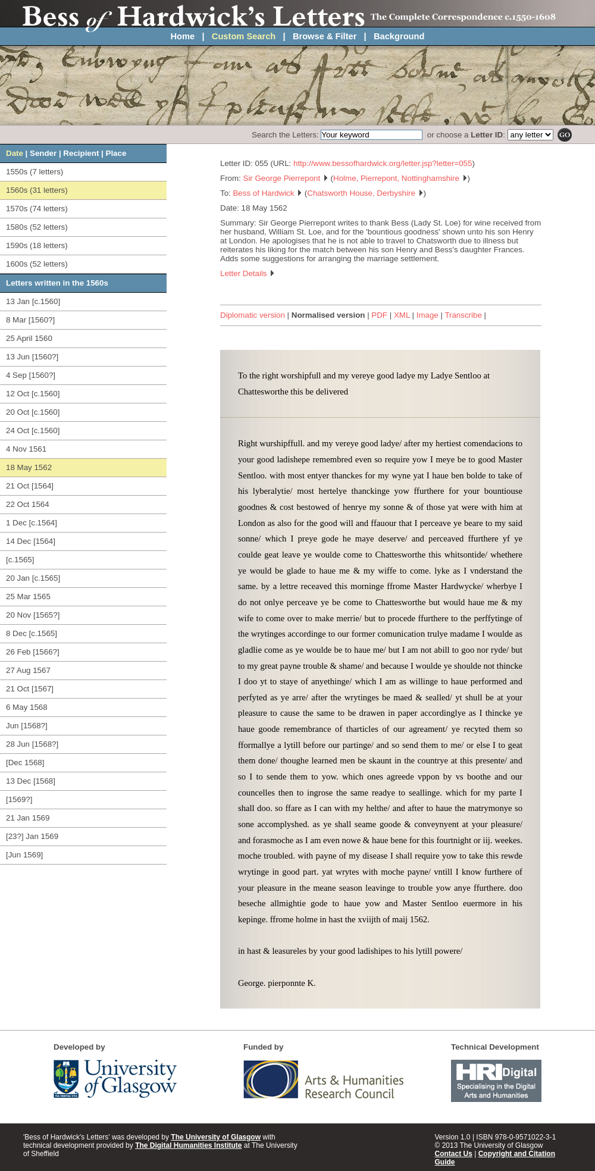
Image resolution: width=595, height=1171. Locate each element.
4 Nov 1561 (26, 448)
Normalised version (328, 315)
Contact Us (453, 1154)
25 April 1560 (29, 338)
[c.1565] (20, 559)
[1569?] (19, 799)
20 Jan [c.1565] (33, 578)
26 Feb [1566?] (33, 651)
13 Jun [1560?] (32, 356)
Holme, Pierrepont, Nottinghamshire (400, 178)
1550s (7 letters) (34, 171)
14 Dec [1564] (30, 541)
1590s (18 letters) (37, 245)
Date (14, 153)
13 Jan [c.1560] (33, 301)
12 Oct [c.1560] (33, 393)
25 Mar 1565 (28, 596)
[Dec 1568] (25, 762)
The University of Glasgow (216, 1137)
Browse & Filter (325, 36)
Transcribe (462, 315)
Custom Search (244, 36)
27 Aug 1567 (28, 670)
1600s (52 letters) (37, 263)
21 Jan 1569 (27, 817)
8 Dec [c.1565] (31, 633)
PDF (379, 315)
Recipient (81, 153)
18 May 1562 (29, 467)
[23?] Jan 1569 (32, 836)
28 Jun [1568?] (32, 744)
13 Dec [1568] (30, 781)
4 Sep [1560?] (30, 375)
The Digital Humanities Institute (188, 1145)
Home (183, 36)
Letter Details (247, 273)
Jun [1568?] (27, 725)
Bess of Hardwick (267, 193)
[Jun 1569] (24, 854)
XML (402, 315)
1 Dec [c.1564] (31, 522)
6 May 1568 (27, 707)
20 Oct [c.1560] (33, 412)
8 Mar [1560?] (30, 319)
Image (427, 315)
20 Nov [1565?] (33, 614)
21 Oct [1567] (30, 688)
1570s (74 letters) (37, 208)
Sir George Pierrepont (285, 178)
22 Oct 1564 (27, 504)
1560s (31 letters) (37, 190)
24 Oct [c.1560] (33, 430)
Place (116, 153)
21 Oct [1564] (30, 485)
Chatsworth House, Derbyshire (365, 193)
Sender (43, 153)
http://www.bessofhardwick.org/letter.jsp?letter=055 (382, 163)
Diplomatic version (252, 315)
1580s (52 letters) (37, 227)
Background (399, 36)
